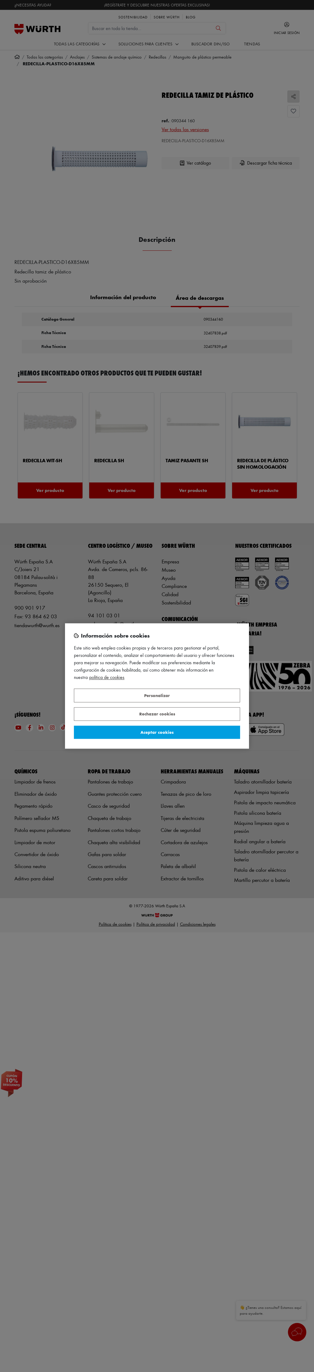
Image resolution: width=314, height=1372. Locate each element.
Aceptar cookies (157, 732)
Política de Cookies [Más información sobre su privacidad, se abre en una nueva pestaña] (106, 677)
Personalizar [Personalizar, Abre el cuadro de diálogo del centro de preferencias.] (157, 695)
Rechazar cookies (157, 714)
